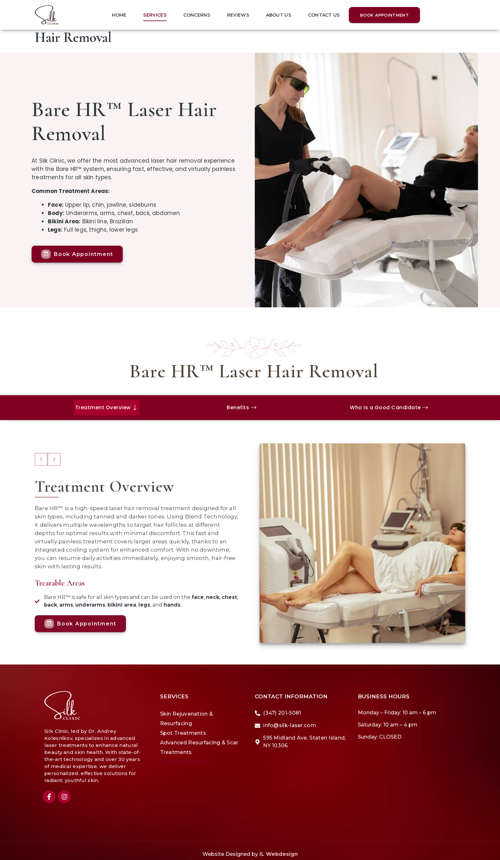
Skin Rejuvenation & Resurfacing (186, 711)
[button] (41, 481)
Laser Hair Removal (186, 754)
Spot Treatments (183, 726)
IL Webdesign (279, 847)
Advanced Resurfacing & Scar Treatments (199, 740)
